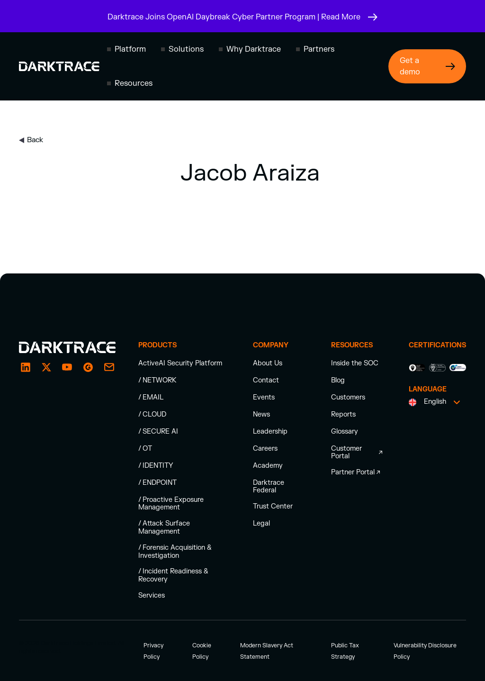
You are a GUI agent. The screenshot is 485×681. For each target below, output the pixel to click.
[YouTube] (67, 367)
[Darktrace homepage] (59, 66)
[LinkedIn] (25, 367)
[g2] (88, 367)
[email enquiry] (109, 367)
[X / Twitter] (46, 367)
